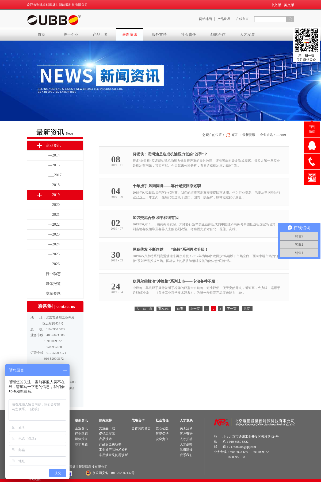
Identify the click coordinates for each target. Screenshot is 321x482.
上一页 (195, 309)
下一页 (231, 309)
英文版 (289, 5)
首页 (41, 34)
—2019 (281, 135)
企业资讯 (266, 135)
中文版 (276, 5)
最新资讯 (248, 135)
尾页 (246, 309)
